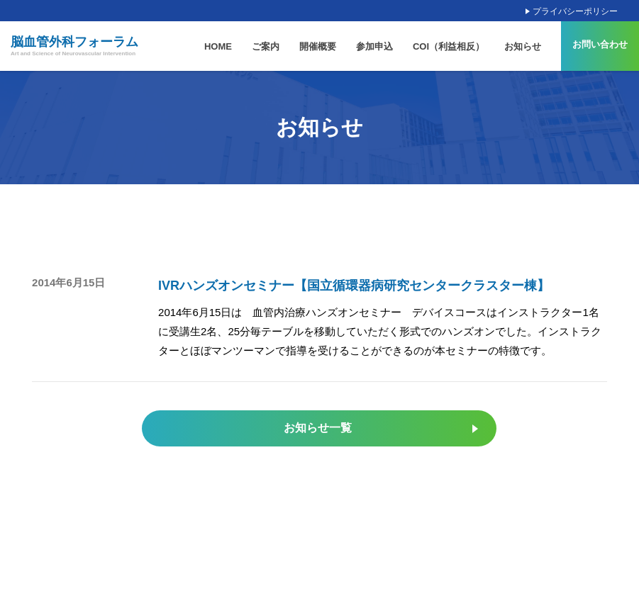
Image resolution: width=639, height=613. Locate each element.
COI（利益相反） (448, 46)
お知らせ (522, 46)
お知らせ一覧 (318, 428)
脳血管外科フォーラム (74, 46)
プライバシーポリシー (575, 11)
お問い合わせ (600, 44)
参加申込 (374, 46)
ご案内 (265, 46)
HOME (218, 46)
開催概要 (317, 46)
